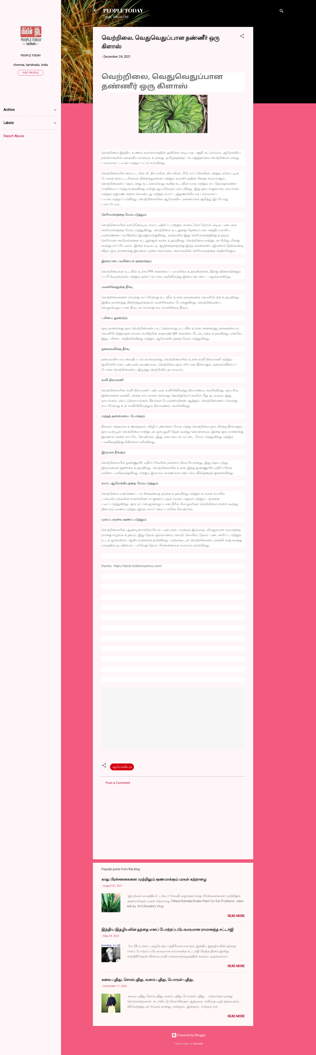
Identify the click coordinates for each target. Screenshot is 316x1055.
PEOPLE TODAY (123, 10)
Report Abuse (13, 136)
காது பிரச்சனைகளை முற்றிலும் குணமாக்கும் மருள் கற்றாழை (153, 879)
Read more (236, 916)
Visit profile (30, 72)
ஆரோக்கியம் (122, 767)
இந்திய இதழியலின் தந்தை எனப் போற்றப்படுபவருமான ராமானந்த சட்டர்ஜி (167, 929)
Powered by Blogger (189, 1035)
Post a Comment (118, 783)
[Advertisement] (270, 91)
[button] (242, 36)
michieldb (198, 1043)
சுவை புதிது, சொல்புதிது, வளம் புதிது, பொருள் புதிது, (147, 979)
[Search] (281, 11)
